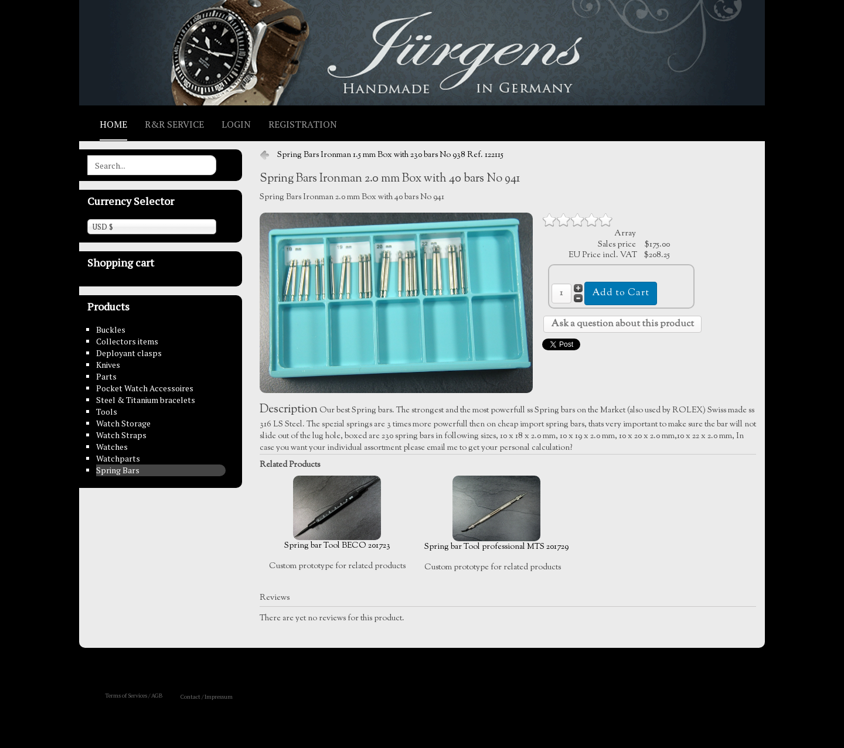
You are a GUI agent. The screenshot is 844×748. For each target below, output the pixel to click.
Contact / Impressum (207, 697)
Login (236, 124)
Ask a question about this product (622, 324)
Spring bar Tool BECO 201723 (337, 514)
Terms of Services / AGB (134, 695)
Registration (302, 124)
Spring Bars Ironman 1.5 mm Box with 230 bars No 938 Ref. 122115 (390, 155)
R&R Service (174, 124)
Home (113, 124)
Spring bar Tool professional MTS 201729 (496, 514)
